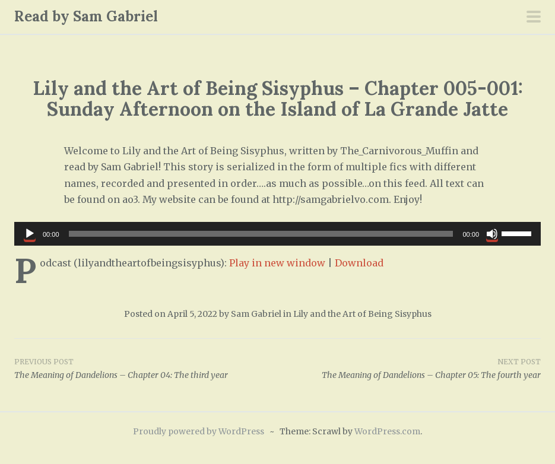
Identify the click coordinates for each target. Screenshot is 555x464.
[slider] (261, 234)
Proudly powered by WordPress (198, 431)
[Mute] (492, 234)
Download (359, 263)
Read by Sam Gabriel (86, 16)
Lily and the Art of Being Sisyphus (362, 314)
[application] (277, 234)
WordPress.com (387, 431)
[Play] (30, 234)
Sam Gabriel (256, 314)
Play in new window (277, 263)
